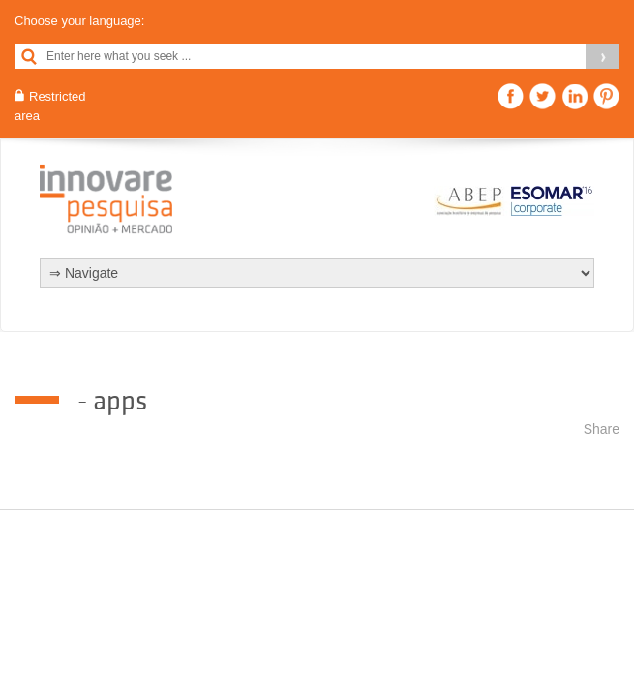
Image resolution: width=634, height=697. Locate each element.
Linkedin (574, 96)
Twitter (542, 96)
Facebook (511, 96)
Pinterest (606, 96)
